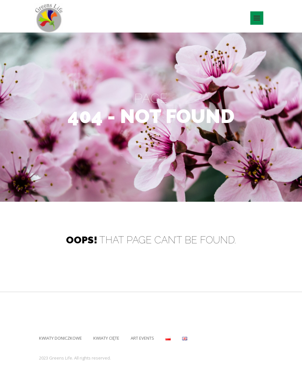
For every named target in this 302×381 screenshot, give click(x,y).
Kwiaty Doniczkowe (60, 338)
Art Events (142, 338)
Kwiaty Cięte (106, 338)
